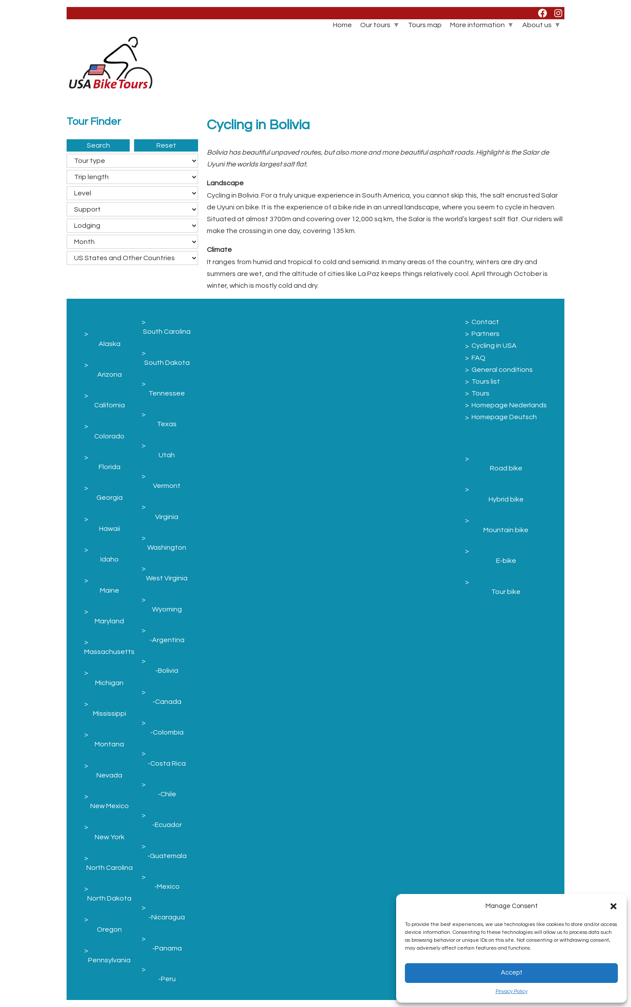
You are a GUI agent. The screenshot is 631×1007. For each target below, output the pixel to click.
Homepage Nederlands (509, 405)
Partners (485, 333)
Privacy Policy (512, 991)
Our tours (375, 24)
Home (342, 24)
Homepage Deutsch (504, 416)
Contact (485, 321)
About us (537, 24)
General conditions (502, 369)
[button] (613, 906)
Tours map (425, 24)
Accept (511, 972)
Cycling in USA (494, 345)
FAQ (478, 357)
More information (477, 24)
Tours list (485, 381)
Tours (480, 393)
